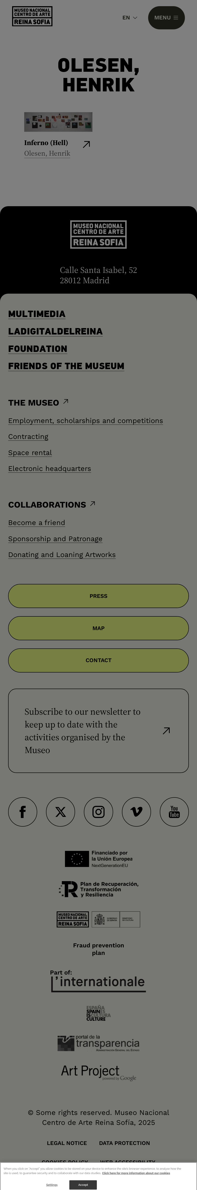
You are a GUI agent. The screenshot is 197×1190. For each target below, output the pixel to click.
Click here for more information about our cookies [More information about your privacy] (136, 1175)
